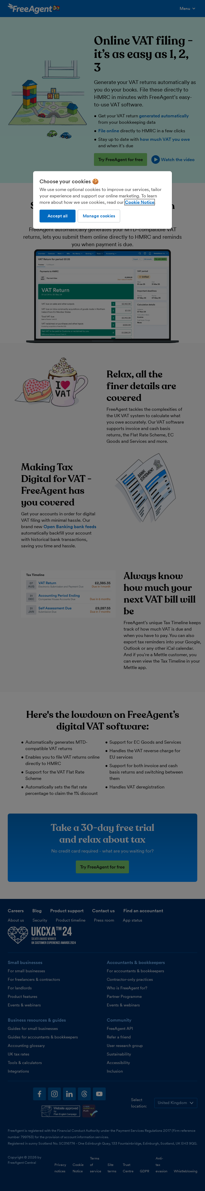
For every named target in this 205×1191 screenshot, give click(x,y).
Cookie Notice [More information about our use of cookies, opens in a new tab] (139, 202)
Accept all (58, 215)
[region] (102, 200)
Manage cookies (99, 215)
